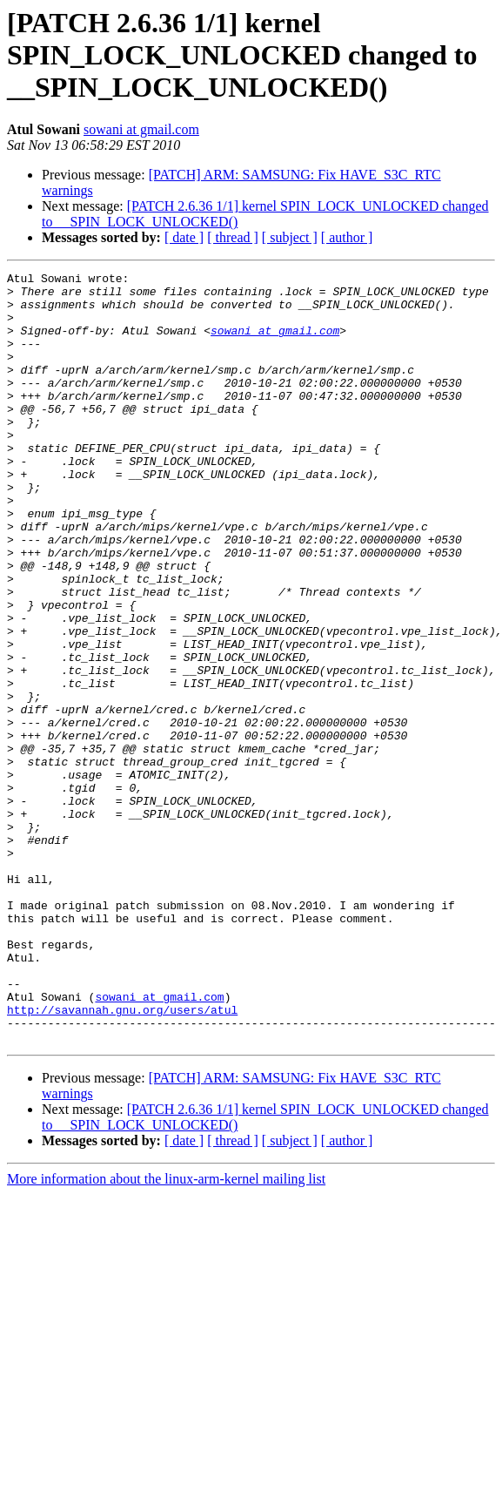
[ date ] (184, 237)
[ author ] (347, 237)
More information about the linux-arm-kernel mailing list (166, 1333)
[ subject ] (290, 237)
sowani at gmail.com (141, 129)
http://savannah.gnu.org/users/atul (122, 1158)
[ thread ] (232, 237)
